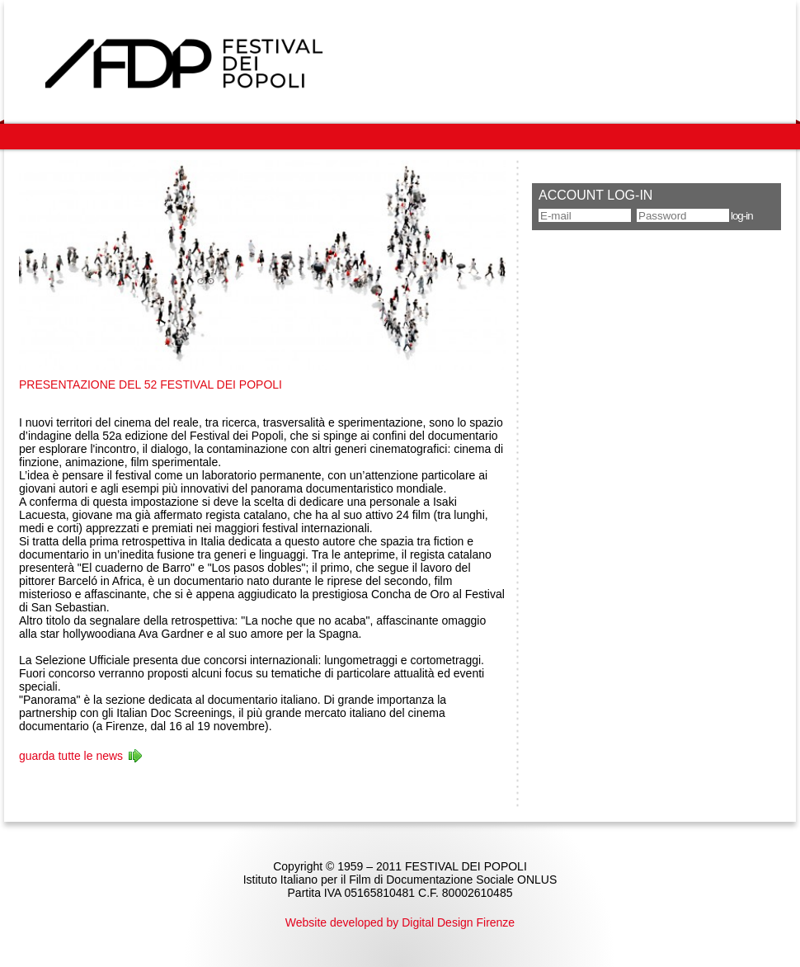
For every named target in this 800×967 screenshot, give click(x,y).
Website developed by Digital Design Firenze (400, 922)
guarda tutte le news (71, 755)
